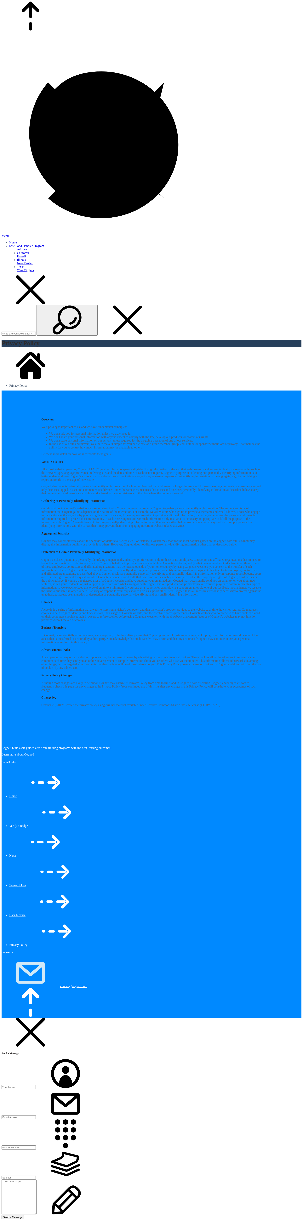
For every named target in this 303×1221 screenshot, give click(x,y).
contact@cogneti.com (73, 986)
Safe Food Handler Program (26, 246)
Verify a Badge (18, 825)
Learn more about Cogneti (18, 754)
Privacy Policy (18, 944)
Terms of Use (17, 885)
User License (17, 915)
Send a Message (12, 1217)
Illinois (21, 259)
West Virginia (25, 270)
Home (13, 242)
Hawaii (21, 256)
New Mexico (25, 263)
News (12, 855)
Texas (20, 266)
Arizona (22, 249)
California (23, 252)
